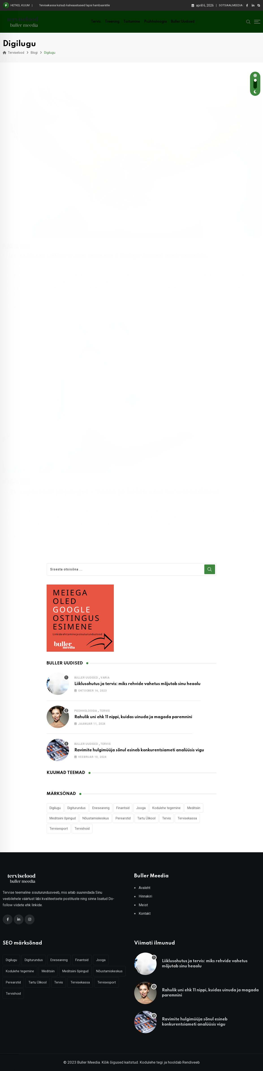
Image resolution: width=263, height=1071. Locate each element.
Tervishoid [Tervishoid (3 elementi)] (82, 829)
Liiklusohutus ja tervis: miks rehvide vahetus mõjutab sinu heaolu (137, 684)
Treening (112, 22)
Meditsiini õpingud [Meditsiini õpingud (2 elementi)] (63, 818)
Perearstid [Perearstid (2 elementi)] (123, 818)
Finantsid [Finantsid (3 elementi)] (122, 808)
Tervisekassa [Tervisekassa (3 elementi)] (187, 818)
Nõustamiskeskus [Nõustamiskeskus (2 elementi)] (95, 818)
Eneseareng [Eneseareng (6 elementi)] (101, 808)
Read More (21, 301)
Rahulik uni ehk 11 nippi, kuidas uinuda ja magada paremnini (133, 717)
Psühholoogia (155, 22)
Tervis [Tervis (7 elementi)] (166, 818)
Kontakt (145, 913)
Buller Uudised (86, 677)
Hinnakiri (145, 896)
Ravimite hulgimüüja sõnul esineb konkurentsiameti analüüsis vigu (139, 750)
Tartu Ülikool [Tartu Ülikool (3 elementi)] (146, 818)
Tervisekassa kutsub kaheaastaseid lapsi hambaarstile (74, 5)
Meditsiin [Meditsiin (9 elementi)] (193, 808)
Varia (105, 677)
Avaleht (144, 888)
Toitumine (131, 22)
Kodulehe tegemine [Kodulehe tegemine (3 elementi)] (166, 808)
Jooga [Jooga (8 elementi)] (141, 808)
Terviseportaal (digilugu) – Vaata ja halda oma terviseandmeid (111, 490)
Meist (143, 905)
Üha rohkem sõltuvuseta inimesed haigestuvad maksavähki (105, 250)
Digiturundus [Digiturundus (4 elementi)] (76, 808)
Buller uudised (182, 22)
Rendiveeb (191, 1062)
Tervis (96, 22)
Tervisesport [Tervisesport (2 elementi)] (59, 829)
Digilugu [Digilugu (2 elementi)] (55, 808)
